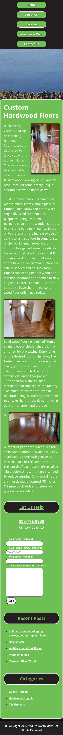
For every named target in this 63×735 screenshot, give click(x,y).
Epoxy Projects (18, 691)
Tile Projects (17, 704)
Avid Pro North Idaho (31, 67)
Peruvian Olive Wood (22, 661)
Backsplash (16, 642)
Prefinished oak (19, 654)
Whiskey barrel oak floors (25, 648)
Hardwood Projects (21, 698)
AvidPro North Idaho (41, 726)
